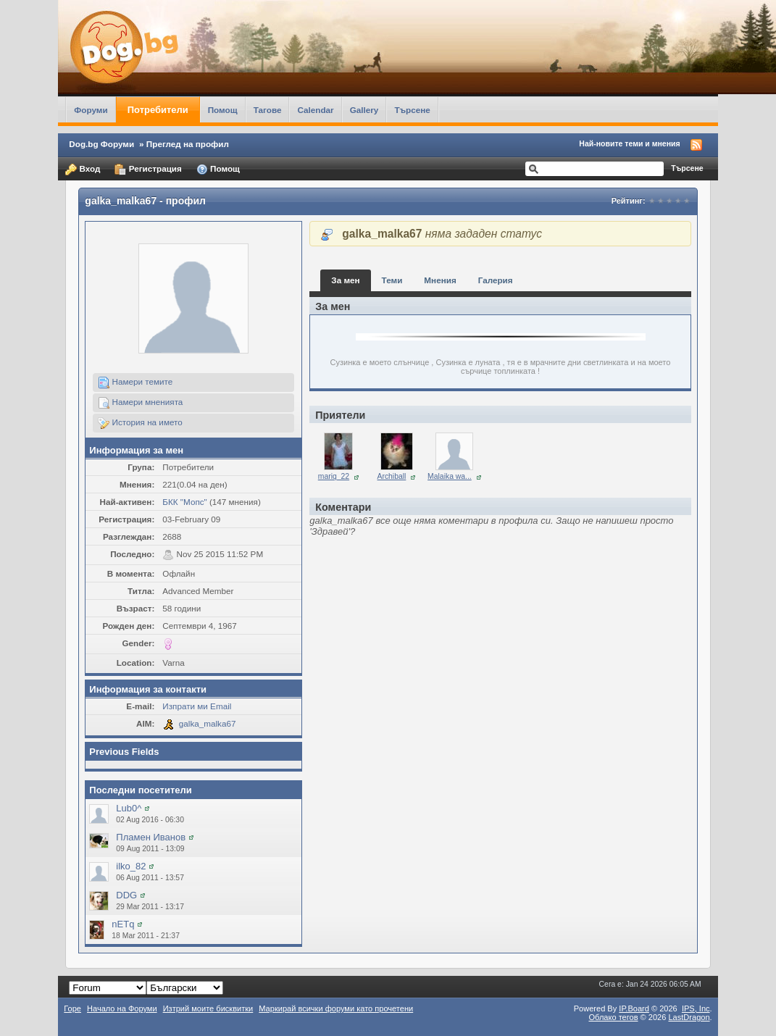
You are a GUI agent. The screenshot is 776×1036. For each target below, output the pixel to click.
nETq (123, 924)
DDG (126, 895)
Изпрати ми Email (196, 706)
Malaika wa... (449, 476)
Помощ (223, 109)
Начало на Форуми (122, 1008)
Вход (82, 169)
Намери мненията (140, 403)
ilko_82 (131, 866)
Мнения (440, 280)
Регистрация (147, 169)
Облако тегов (613, 1017)
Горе (72, 1008)
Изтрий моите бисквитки (208, 1008)
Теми (392, 280)
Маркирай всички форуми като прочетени (336, 1008)
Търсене (412, 109)
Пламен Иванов (150, 837)
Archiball (391, 476)
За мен (345, 280)
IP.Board (634, 1008)
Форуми (90, 109)
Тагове (268, 109)
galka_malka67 (207, 723)
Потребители (158, 109)
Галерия (495, 280)
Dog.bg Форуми (101, 144)
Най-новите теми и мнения (629, 143)
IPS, (696, 1008)
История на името (140, 423)
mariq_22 (333, 476)
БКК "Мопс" (184, 501)
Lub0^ (128, 808)
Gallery (364, 109)
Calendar (315, 109)
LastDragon (688, 1017)
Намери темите (135, 382)
